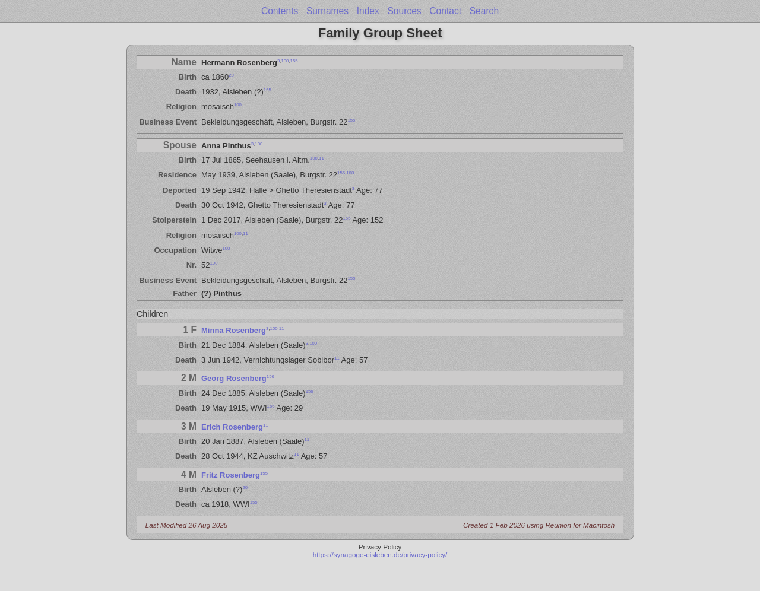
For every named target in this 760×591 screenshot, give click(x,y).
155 (294, 60)
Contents (279, 11)
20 (231, 75)
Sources (404, 11)
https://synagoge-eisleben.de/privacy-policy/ (380, 554)
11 (321, 158)
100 (285, 60)
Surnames (327, 11)
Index (368, 11)
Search (484, 11)
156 (270, 376)
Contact (445, 11)
